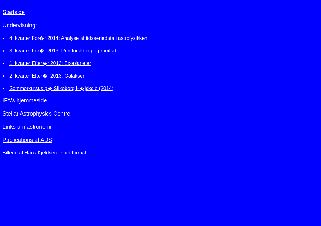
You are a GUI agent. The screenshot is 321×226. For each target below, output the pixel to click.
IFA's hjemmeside (25, 100)
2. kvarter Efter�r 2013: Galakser (46, 75)
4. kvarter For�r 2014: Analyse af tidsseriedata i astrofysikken (78, 38)
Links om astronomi (27, 127)
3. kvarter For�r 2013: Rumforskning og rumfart (62, 50)
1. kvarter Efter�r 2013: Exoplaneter (50, 63)
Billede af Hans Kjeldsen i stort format (44, 152)
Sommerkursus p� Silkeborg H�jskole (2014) (61, 88)
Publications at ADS (27, 140)
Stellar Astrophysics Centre (36, 113)
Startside (14, 12)
